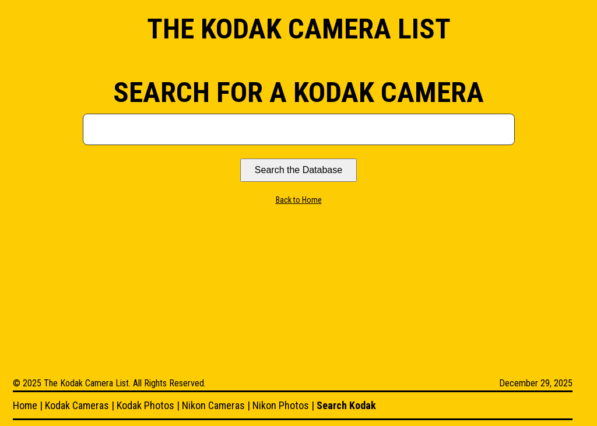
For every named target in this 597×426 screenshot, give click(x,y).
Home (25, 405)
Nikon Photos (280, 405)
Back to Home (299, 200)
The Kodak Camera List (299, 28)
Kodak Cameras (77, 405)
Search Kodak (346, 405)
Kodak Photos (145, 405)
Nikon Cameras (213, 405)
